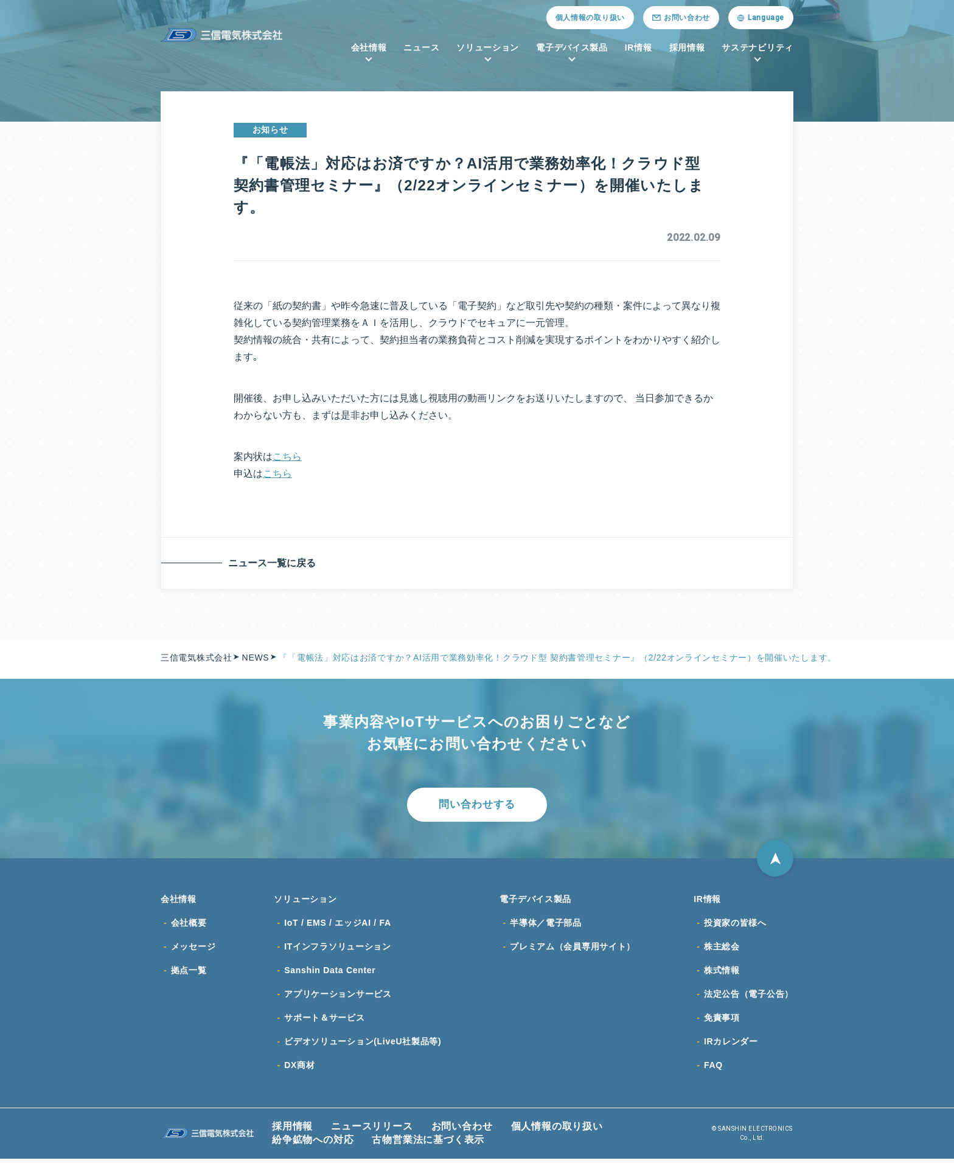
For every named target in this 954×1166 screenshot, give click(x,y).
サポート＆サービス (324, 1024)
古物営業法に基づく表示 (428, 1147)
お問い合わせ (462, 1133)
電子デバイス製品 (572, 47)
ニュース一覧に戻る (274, 563)
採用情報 (687, 47)
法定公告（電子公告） (748, 999)
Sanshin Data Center (329, 975)
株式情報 (722, 975)
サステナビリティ (757, 47)
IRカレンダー (731, 1048)
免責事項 (722, 1024)
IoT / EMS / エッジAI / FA (337, 926)
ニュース (421, 47)
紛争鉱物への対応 (312, 1147)
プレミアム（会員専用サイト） (572, 951)
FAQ (713, 1072)
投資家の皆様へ (735, 926)
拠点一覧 (189, 975)
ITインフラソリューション (337, 951)
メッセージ (193, 951)
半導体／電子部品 (546, 926)
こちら (287, 456)
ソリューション (487, 47)
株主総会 (722, 951)
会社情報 (369, 47)
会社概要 (189, 926)
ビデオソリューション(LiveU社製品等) (362, 1048)
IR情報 (638, 47)
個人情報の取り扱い (590, 17)
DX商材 (299, 1072)
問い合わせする (477, 805)
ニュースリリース (372, 1133)
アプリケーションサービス (337, 999)
